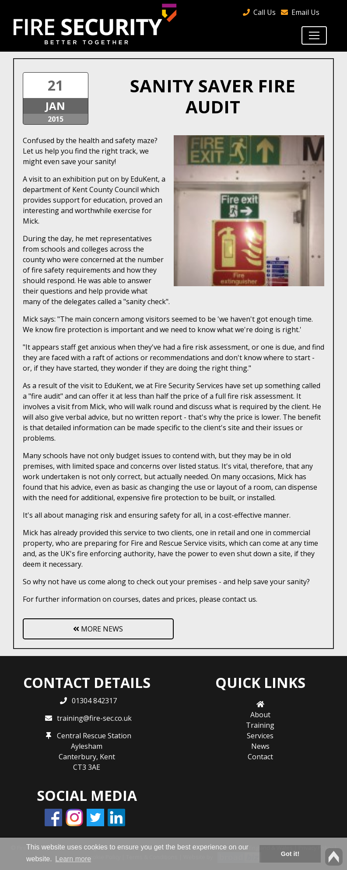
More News (98, 629)
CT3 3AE (86, 767)
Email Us (305, 12)
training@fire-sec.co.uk (94, 718)
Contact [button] (260, 756)
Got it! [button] (290, 853)
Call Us (264, 12)
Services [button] (260, 735)
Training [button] (260, 725)
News (260, 746)
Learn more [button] (73, 859)
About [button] (260, 714)
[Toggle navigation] (314, 35)
